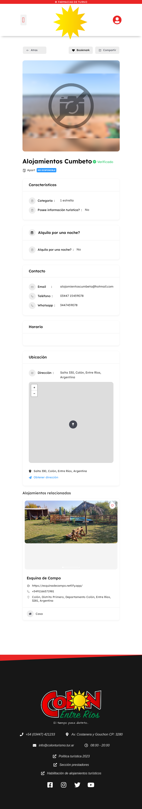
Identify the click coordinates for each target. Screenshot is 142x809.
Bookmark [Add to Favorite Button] (81, 50)
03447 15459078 (72, 296)
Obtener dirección (43, 477)
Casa (35, 613)
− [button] (34, 393)
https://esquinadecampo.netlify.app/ (57, 585)
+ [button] (34, 387)
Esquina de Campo (44, 578)
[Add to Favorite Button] (112, 506)
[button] (23, 20)
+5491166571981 (43, 591)
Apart (31, 170)
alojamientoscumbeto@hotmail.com (86, 286)
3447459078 (69, 305)
